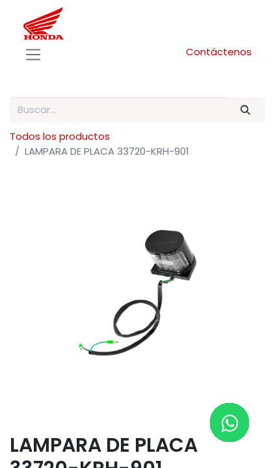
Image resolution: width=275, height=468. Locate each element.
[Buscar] (245, 110)
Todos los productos (60, 136)
